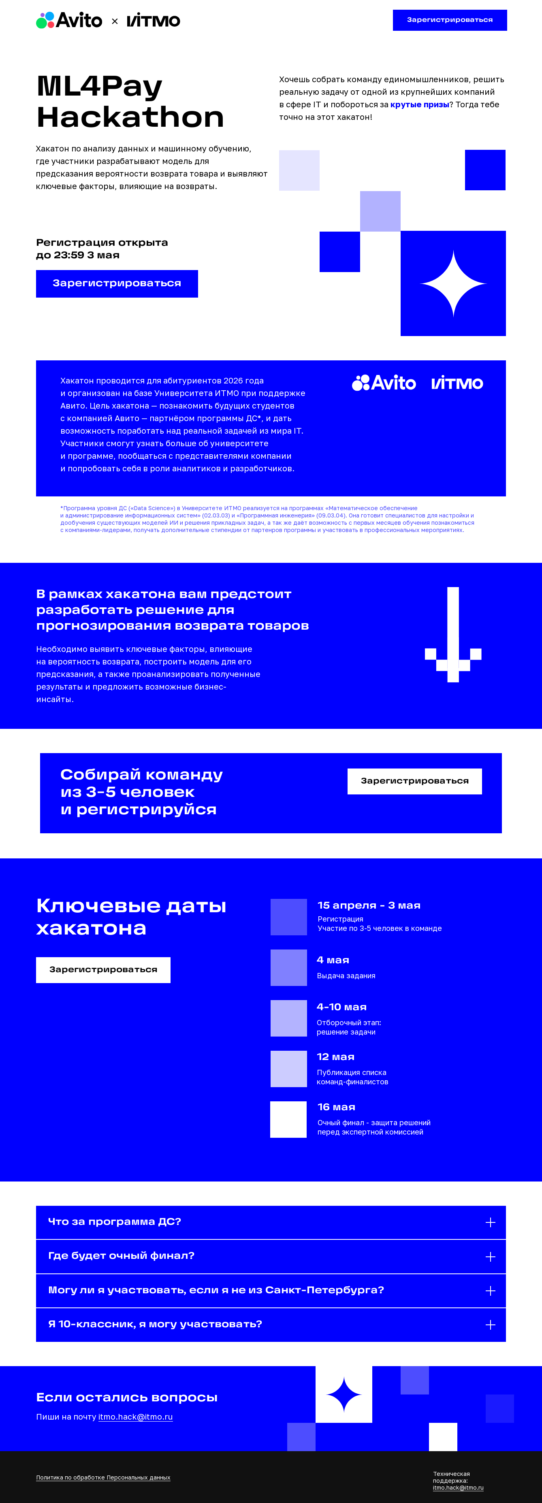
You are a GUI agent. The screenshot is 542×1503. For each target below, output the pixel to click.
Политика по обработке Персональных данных (103, 1477)
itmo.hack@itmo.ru (135, 1416)
